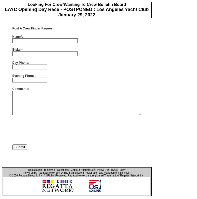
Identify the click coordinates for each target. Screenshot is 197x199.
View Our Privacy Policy (111, 170)
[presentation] (51, 130)
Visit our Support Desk (83, 170)
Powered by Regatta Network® (40, 172)
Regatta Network (27, 175)
